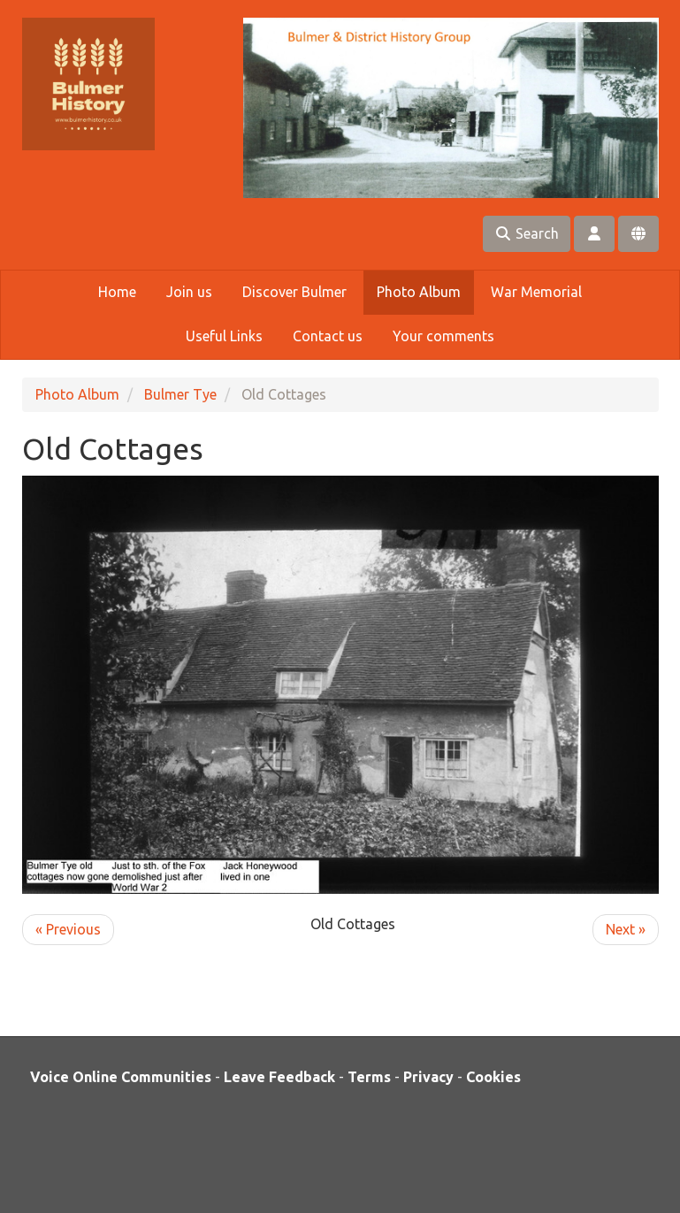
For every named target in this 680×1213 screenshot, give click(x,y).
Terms (369, 1077)
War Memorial (536, 292)
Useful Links (224, 336)
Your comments (443, 336)
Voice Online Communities (120, 1077)
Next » (626, 929)
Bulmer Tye (180, 394)
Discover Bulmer (294, 292)
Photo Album (419, 292)
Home (117, 292)
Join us (189, 292)
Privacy (428, 1077)
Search (526, 233)
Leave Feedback (279, 1077)
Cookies (493, 1077)
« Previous (68, 929)
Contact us (328, 336)
